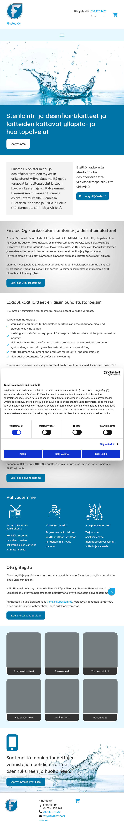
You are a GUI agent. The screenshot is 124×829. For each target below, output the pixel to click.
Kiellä (23, 454)
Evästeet (43, 820)
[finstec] (23, 649)
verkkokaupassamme (59, 601)
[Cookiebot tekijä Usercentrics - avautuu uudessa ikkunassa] (106, 373)
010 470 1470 (98, 11)
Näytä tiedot (107, 444)
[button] (62, 35)
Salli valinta (62, 454)
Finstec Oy (13, 23)
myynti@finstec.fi (54, 816)
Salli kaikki (101, 454)
